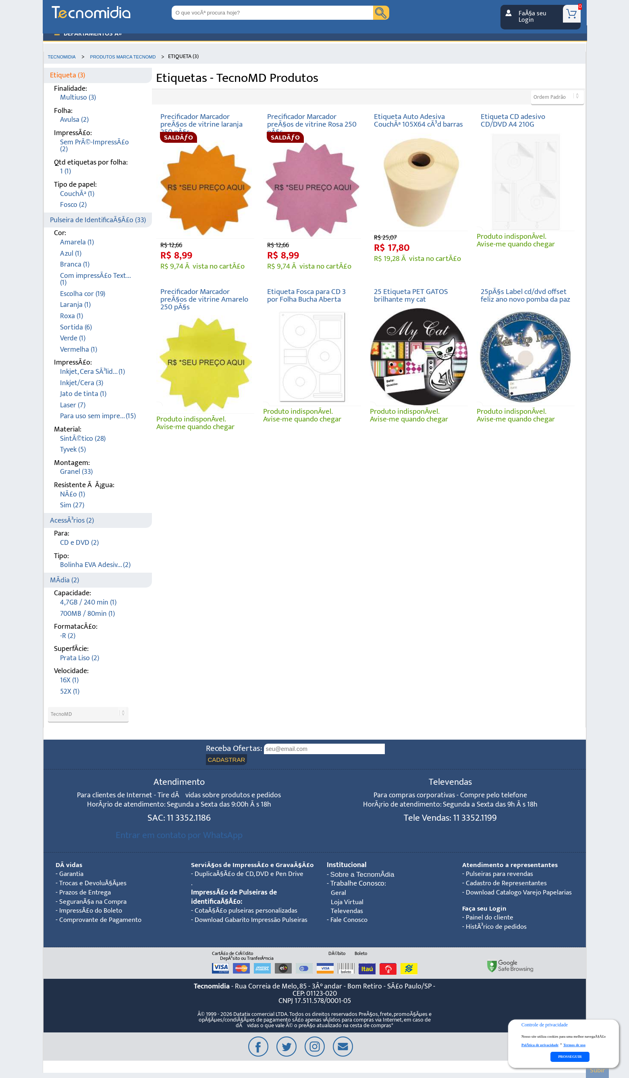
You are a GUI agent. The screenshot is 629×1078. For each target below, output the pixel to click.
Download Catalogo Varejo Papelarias (523, 893)
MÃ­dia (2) (64, 580)
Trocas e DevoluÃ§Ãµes (94, 883)
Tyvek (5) (73, 449)
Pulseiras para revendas (502, 874)
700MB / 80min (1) (87, 613)
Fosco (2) (73, 205)
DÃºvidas (69, 865)
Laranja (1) (75, 305)
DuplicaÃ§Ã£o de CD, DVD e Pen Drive (252, 883)
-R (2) (67, 636)
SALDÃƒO (178, 137)
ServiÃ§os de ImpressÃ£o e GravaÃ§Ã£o (233, 869)
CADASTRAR (227, 759)
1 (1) (65, 171)
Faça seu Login (484, 909)
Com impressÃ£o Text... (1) (95, 279)
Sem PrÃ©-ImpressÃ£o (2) (94, 145)
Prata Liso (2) (79, 658)
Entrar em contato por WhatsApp (179, 835)
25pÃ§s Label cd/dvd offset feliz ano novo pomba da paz (525, 295)
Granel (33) (76, 471)
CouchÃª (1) (77, 194)
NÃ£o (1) (72, 494)
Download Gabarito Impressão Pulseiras (239, 934)
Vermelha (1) (78, 349)
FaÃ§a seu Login (532, 16)
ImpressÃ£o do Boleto (93, 911)
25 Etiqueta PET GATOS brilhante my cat (411, 295)
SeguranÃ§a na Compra (95, 902)
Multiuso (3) (78, 97)
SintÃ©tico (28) (83, 438)
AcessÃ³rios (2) (72, 520)
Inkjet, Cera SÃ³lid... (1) (92, 371)
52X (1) (69, 691)
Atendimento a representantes (510, 865)
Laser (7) (72, 405)
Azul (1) (70, 253)
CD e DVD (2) (79, 542)
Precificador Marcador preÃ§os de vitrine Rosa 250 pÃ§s (312, 124)
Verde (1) (72, 338)
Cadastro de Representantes (509, 883)
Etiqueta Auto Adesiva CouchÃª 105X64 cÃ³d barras (418, 120)
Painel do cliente (491, 918)
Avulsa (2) (74, 119)
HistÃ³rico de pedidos (498, 927)
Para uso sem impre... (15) (98, 416)
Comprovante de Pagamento (103, 920)
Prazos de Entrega (86, 893)
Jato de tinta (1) (83, 394)
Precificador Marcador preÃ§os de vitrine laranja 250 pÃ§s (201, 124)
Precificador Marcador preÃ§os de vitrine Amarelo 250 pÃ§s (204, 299)
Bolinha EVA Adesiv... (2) (95, 565)
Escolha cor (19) (82, 294)
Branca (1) (74, 264)
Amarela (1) (77, 242)
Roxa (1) (71, 316)
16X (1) (69, 680)
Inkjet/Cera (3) (81, 383)
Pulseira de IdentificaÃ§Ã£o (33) (98, 220)
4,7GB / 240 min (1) (88, 602)
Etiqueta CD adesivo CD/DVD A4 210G (513, 120)
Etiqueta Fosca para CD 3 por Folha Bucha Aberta (306, 295)
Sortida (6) (76, 327)
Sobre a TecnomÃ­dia (363, 875)
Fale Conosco (350, 921)
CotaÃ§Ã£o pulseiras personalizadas (250, 920)
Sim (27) (72, 505)
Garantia (72, 874)
